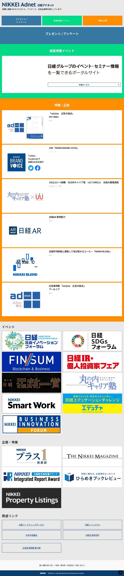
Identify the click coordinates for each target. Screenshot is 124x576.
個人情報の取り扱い (46, 565)
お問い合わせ (80, 565)
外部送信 (70, 565)
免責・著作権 (60, 565)
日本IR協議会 (31, 535)
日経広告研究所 (92, 535)
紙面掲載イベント (62, 20)
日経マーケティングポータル (31, 524)
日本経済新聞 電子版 (31, 547)
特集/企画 (102, 20)
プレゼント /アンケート (21, 20)
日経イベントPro (92, 524)
